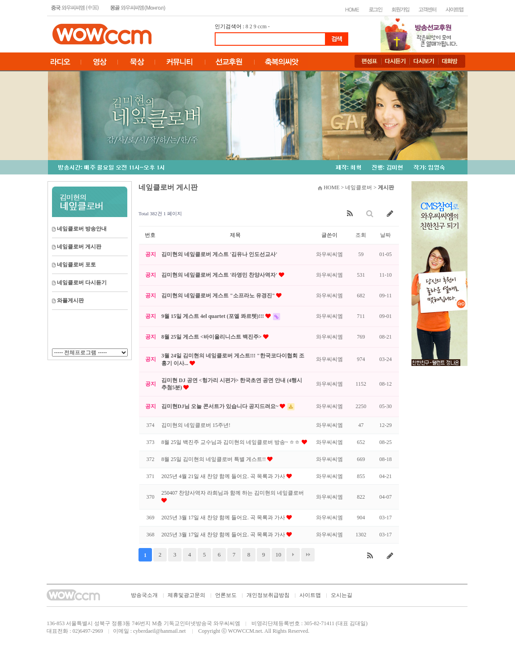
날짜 (385, 235)
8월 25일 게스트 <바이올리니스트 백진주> (212, 337)
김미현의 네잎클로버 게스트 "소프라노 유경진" (218, 295)
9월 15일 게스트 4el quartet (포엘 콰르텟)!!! (213, 316)
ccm (262, 26)
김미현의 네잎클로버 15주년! (195, 425)
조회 (360, 235)
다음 (293, 554)
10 (278, 554)
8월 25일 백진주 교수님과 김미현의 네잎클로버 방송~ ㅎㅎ (231, 442)
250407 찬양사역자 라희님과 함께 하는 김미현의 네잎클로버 (232, 493)
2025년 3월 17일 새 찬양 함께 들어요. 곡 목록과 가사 (223, 517)
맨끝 (308, 554)
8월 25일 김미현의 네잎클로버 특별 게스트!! (214, 459)
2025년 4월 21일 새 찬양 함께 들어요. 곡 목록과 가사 (223, 476)
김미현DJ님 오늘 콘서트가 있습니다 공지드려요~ (220, 406)
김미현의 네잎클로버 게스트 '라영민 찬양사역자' (220, 275)
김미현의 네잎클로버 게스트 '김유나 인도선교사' (219, 254)
